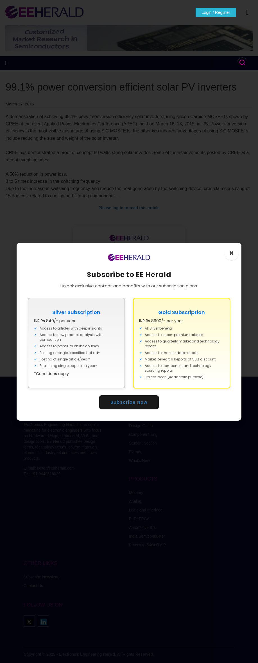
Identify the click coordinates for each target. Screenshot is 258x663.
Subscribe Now (129, 402)
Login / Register (214, 12)
